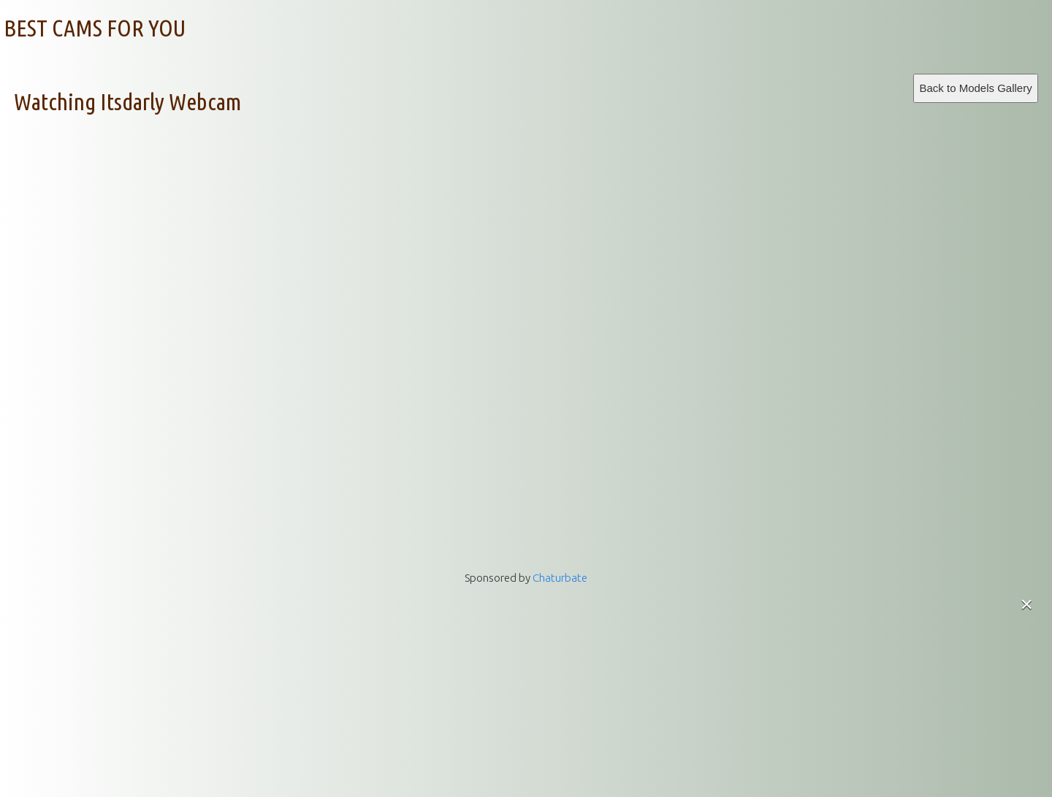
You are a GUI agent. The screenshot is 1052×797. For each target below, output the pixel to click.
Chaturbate (560, 577)
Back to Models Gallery (975, 88)
